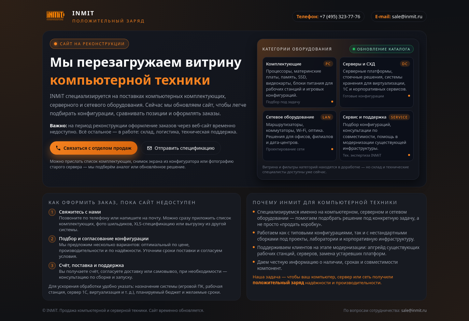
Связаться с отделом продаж (94, 148)
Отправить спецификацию (181, 148)
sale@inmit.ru (407, 16)
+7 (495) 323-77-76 (340, 16)
